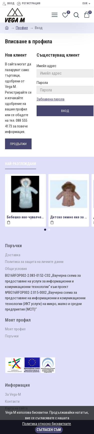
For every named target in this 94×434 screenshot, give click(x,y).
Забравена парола (50, 99)
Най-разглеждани (20, 164)
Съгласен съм (49, 430)
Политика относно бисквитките (46, 423)
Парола (42, 82)
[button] (45, 230)
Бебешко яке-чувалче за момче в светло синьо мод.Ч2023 (25, 217)
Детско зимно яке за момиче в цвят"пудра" (68, 217)
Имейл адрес (46, 66)
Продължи (18, 144)
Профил (22, 28)
